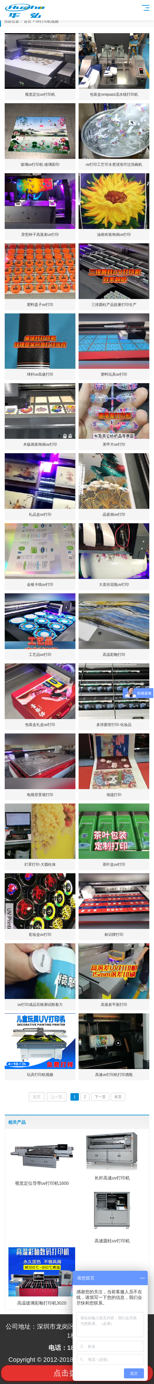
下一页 (100, 1097)
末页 (118, 1097)
